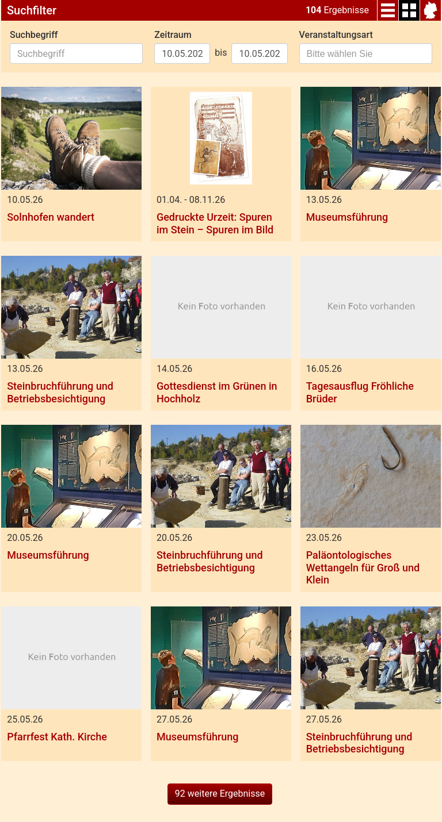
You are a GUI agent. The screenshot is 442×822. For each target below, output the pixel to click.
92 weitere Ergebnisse (220, 793)
